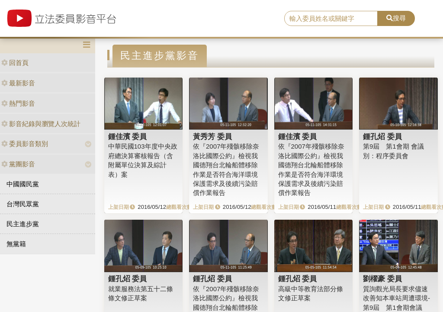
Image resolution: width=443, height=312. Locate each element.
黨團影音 (18, 164)
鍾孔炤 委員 (382, 136)
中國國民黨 (22, 184)
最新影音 (18, 83)
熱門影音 (18, 103)
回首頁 (15, 62)
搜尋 (396, 18)
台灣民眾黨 (22, 204)
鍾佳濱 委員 (127, 136)
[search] (331, 18)
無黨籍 (16, 243)
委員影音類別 (24, 143)
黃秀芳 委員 (212, 136)
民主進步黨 (22, 224)
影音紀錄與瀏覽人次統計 (40, 123)
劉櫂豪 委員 (382, 279)
